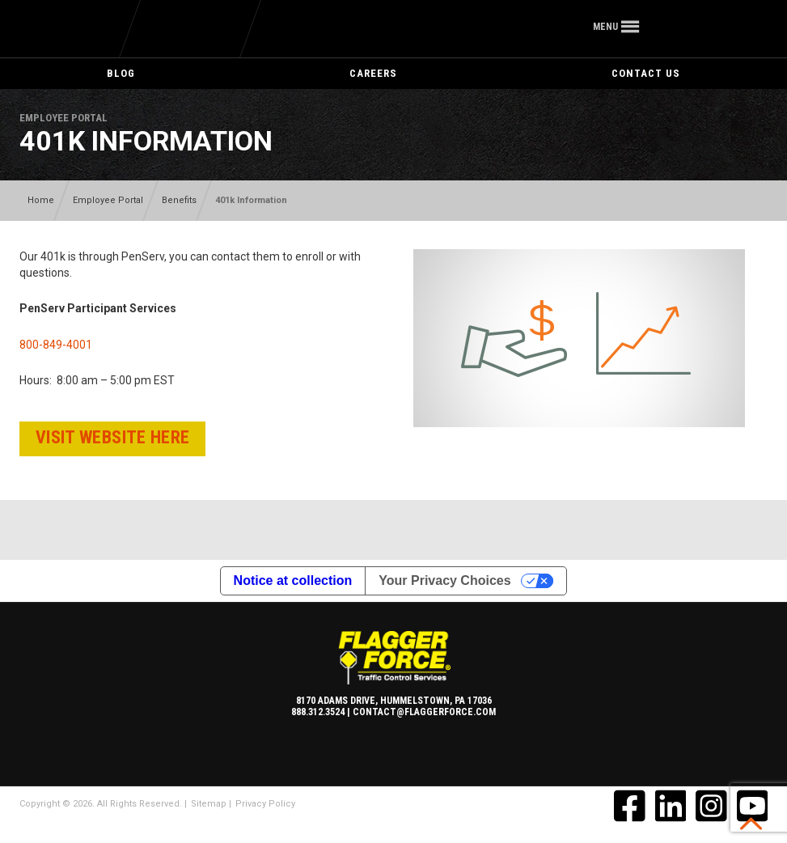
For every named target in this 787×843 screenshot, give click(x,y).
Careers (373, 73)
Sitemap (208, 804)
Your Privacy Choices (444, 580)
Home (41, 200)
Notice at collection (293, 580)
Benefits (179, 200)
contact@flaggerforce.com (424, 712)
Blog (121, 73)
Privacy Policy (265, 804)
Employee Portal (108, 200)
